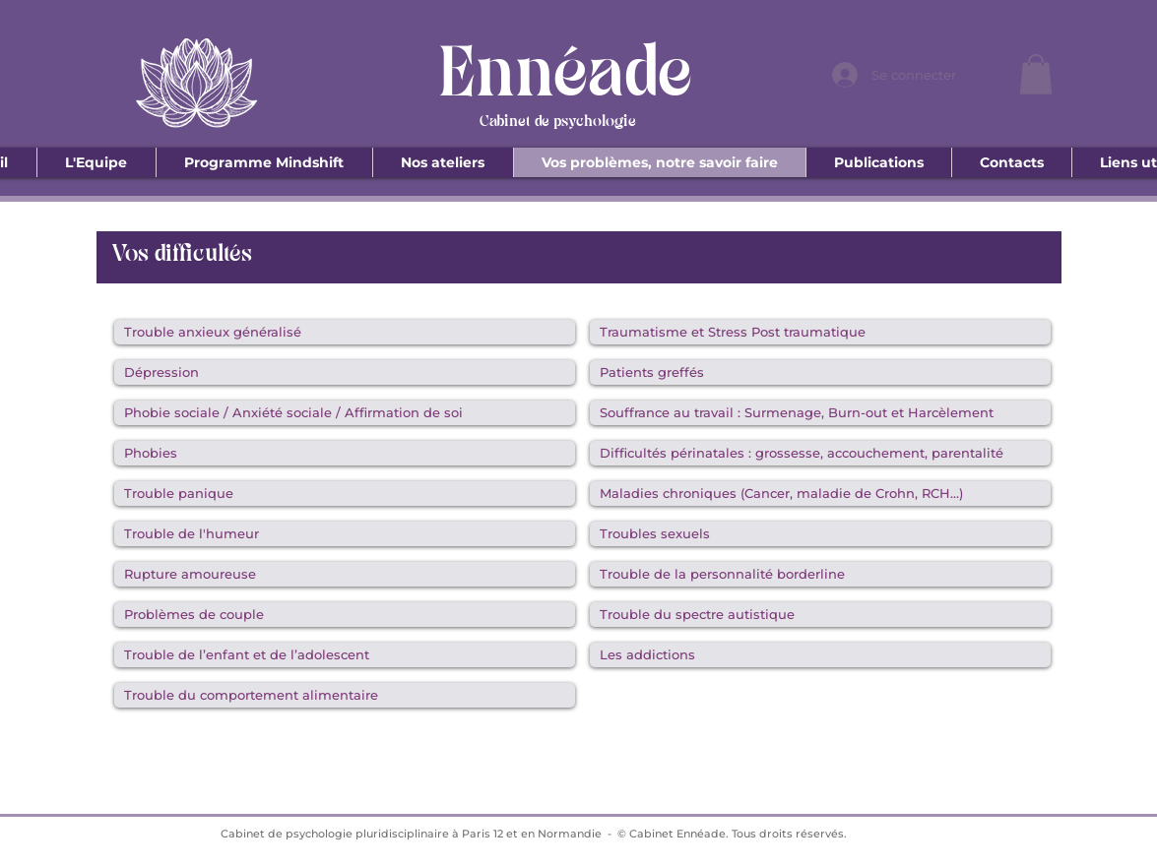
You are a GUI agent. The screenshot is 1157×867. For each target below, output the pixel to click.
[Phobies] (344, 453)
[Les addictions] (820, 655)
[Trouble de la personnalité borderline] (820, 574)
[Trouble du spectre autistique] (820, 614)
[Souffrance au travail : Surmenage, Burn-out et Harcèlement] (820, 413)
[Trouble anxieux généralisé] (344, 332)
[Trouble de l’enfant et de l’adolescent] (344, 655)
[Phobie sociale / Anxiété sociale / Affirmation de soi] (344, 413)
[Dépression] (344, 372)
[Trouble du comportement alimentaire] (344, 695)
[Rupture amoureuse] (344, 574)
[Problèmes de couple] (344, 614)
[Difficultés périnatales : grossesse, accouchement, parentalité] (820, 453)
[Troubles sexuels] (820, 534)
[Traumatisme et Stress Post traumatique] (820, 332)
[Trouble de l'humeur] (344, 534)
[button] (1036, 74)
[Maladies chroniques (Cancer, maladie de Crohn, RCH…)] (820, 493)
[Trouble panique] (344, 493)
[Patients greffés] (820, 372)
